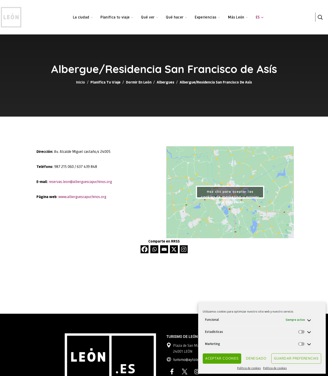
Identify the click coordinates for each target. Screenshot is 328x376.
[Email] (164, 249)
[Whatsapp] (154, 249)
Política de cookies (249, 368)
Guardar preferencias (296, 358)
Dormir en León (138, 82)
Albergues (165, 82)
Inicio (80, 82)
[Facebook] (144, 249)
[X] (173, 249)
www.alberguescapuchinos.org (82, 196)
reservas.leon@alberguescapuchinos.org (80, 181)
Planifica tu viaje (105, 82)
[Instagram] (183, 249)
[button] (320, 17)
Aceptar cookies (222, 358)
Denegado (256, 358)
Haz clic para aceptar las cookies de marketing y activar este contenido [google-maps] (230, 194)
